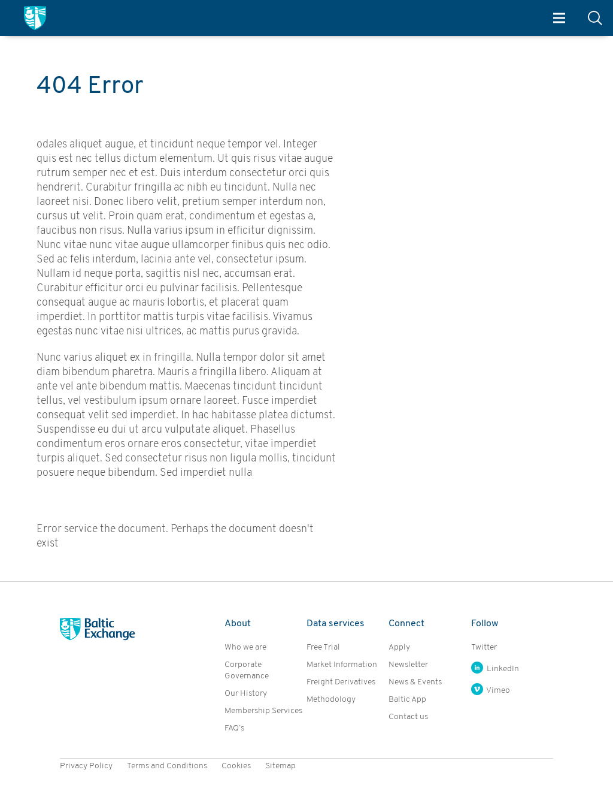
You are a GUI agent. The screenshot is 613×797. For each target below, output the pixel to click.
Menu (559, 18)
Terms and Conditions (167, 766)
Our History (245, 693)
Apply (399, 647)
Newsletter (408, 664)
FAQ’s (234, 728)
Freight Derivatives (340, 682)
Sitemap (280, 766)
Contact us (408, 717)
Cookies (236, 766)
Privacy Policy (86, 766)
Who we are (245, 647)
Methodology (331, 699)
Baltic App (407, 699)
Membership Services (263, 711)
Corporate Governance (246, 670)
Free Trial (323, 647)
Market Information (341, 664)
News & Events (415, 682)
